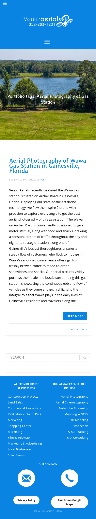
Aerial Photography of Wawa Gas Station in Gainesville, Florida (47, 165)
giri (43, 179)
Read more (75, 316)
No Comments (79, 329)
